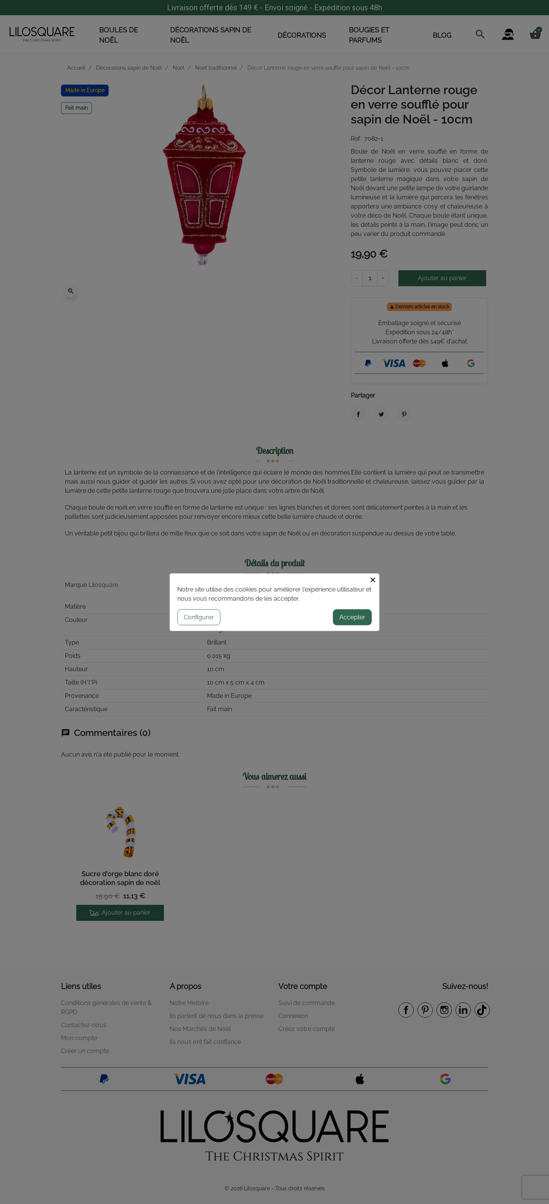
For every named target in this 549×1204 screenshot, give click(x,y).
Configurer (199, 616)
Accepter (352, 616)
